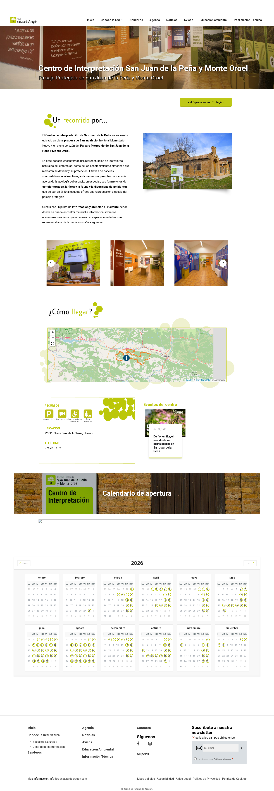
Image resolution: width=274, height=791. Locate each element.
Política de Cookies (234, 778)
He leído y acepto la (215, 759)
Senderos (34, 752)
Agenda (88, 728)
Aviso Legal (183, 778)
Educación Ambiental (98, 749)
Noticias (88, 735)
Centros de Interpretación (49, 747)
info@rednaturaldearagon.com (68, 778)
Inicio (31, 728)
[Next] (223, 263)
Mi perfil (143, 754)
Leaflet (189, 380)
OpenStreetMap (203, 380)
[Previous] (51, 263)
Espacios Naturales (45, 741)
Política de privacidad (223, 759)
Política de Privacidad (206, 778)
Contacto (144, 728)
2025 (23, 563)
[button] (206, 102)
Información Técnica (97, 756)
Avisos (87, 742)
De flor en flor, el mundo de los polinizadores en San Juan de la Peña (163, 444)
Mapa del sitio (146, 778)
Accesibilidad (165, 778)
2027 (250, 563)
